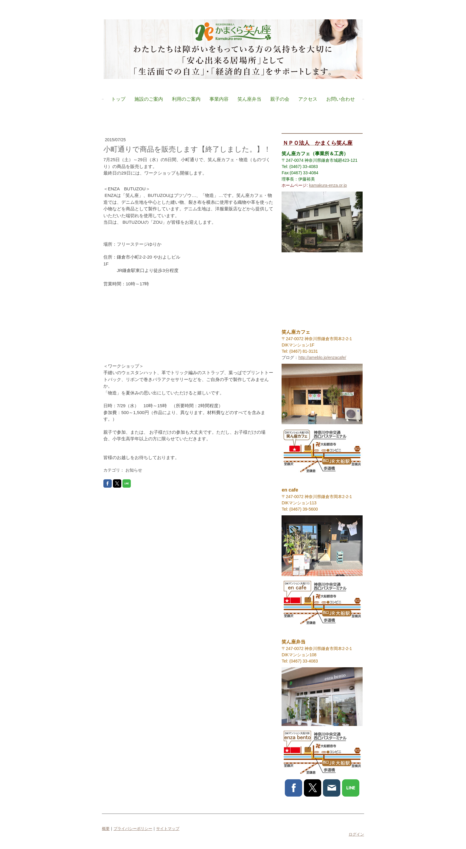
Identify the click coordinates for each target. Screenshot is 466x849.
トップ (118, 99)
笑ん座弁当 (249, 99)
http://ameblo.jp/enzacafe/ (322, 357)
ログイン (356, 834)
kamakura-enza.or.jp (328, 185)
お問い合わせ (340, 99)
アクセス (307, 99)
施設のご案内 (148, 99)
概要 (106, 828)
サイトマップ (167, 828)
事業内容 (219, 99)
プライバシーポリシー (133, 828)
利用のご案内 (186, 99)
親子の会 (279, 99)
